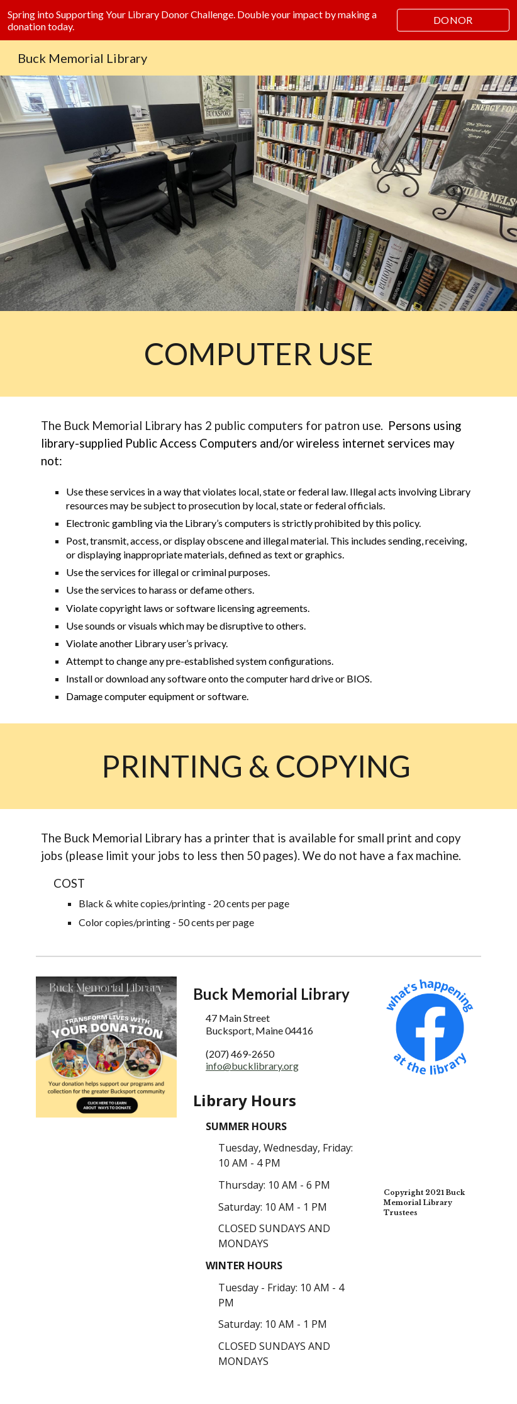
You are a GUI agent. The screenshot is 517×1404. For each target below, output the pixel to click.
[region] (258, 20)
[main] (258, 354)
